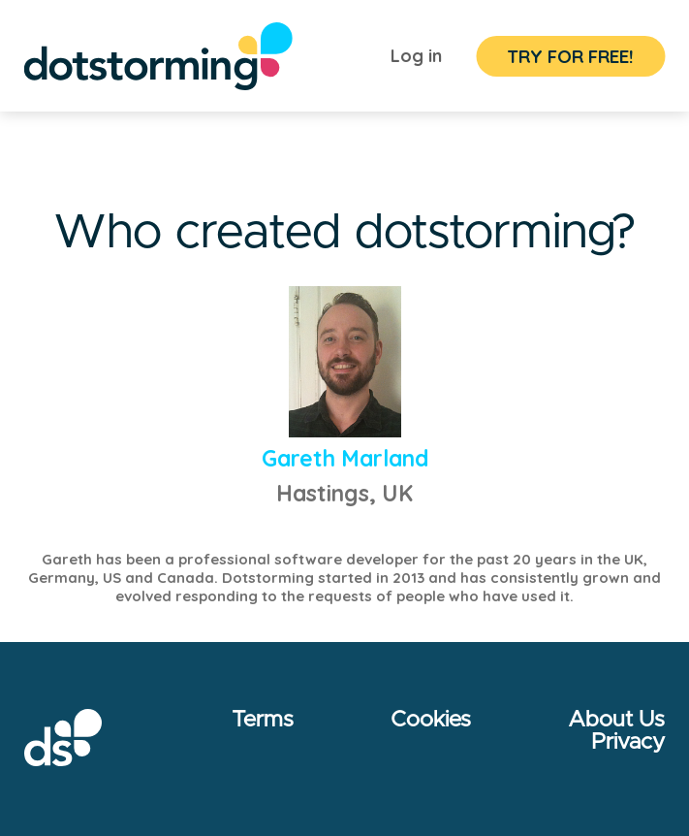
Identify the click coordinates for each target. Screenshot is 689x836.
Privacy (628, 742)
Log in (416, 56)
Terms (263, 720)
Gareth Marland (345, 458)
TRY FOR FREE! (570, 56)
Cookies (431, 720)
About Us (616, 720)
